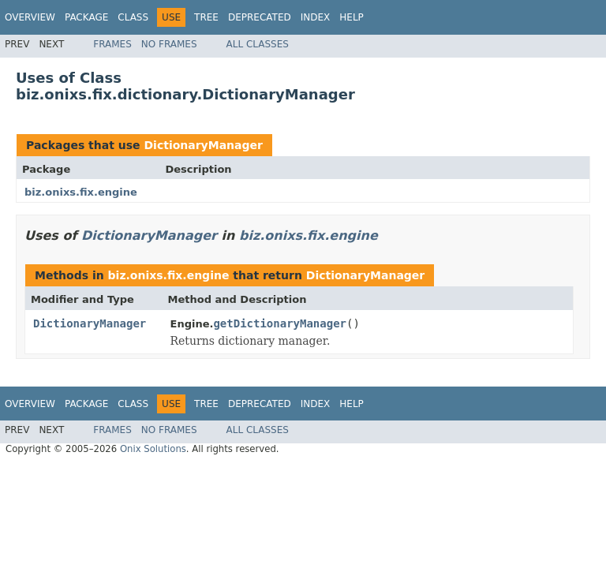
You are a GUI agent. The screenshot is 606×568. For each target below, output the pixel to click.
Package (86, 17)
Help (351, 17)
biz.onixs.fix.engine (80, 192)
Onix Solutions (153, 448)
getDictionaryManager (279, 323)
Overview (30, 17)
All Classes (257, 44)
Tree (206, 17)
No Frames (169, 44)
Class (133, 17)
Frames (112, 44)
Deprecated (259, 17)
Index (316, 17)
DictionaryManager (203, 145)
